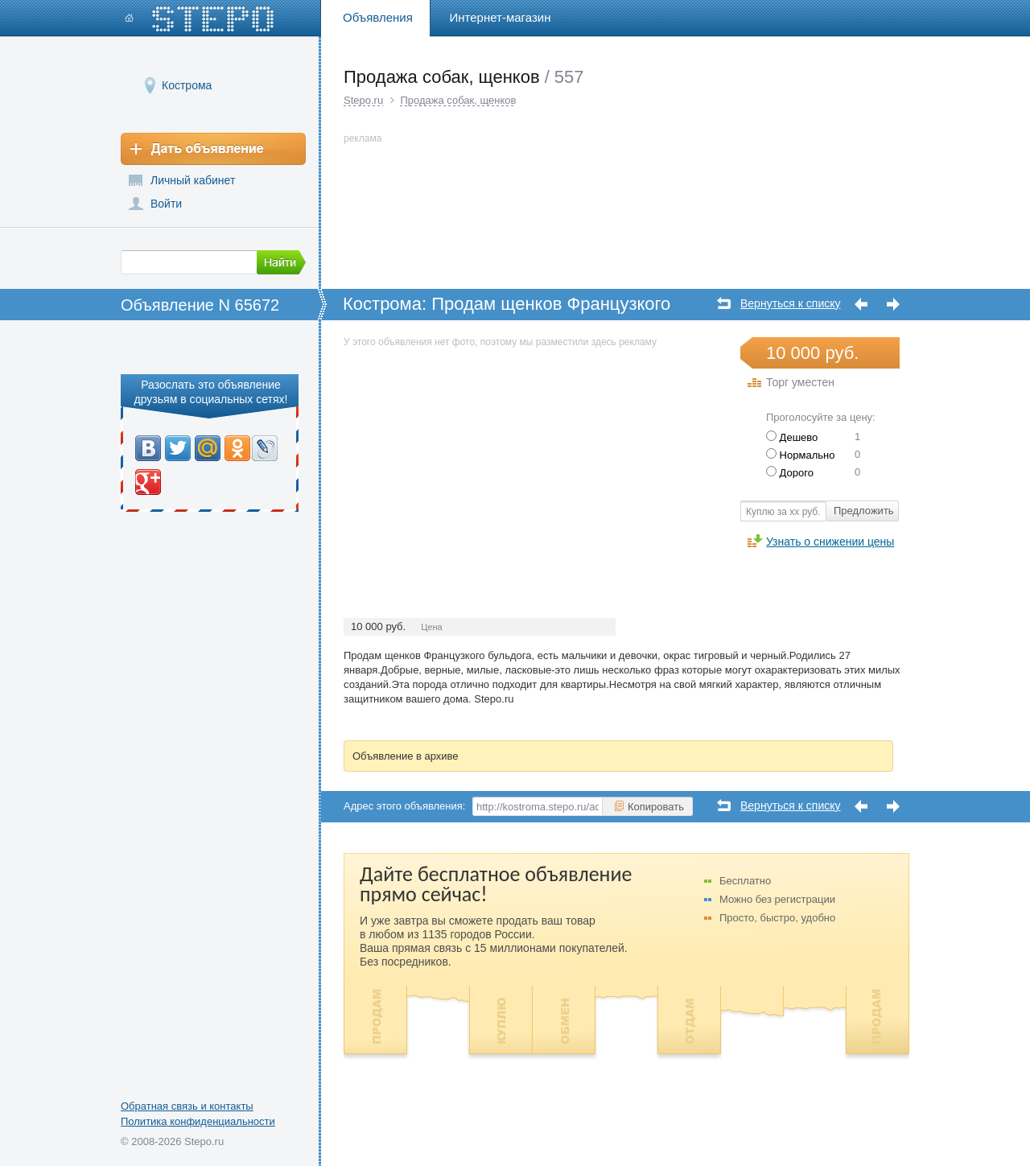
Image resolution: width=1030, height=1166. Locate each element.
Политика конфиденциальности (198, 1121)
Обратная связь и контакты (187, 1106)
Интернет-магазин (500, 17)
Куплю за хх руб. (783, 511)
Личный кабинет (192, 180)
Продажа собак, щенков (458, 100)
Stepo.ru (363, 100)
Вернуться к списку (790, 304)
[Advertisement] (479, 463)
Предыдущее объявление (861, 304)
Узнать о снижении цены (830, 541)
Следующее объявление (893, 304)
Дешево (792, 437)
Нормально (800, 455)
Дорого (790, 473)
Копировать (648, 806)
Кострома (187, 84)
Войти (166, 203)
